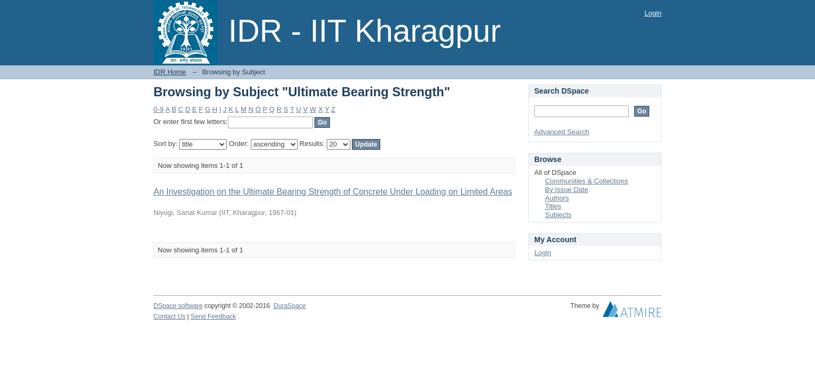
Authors (557, 198)
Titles (553, 206)
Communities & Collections (586, 181)
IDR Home (169, 72)
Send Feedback (213, 316)
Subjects (558, 215)
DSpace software (178, 306)
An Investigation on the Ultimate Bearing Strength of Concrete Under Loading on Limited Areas (332, 191)
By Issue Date (566, 190)
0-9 (158, 109)
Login (653, 13)
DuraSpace (289, 306)
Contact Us (169, 316)
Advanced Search (561, 132)
